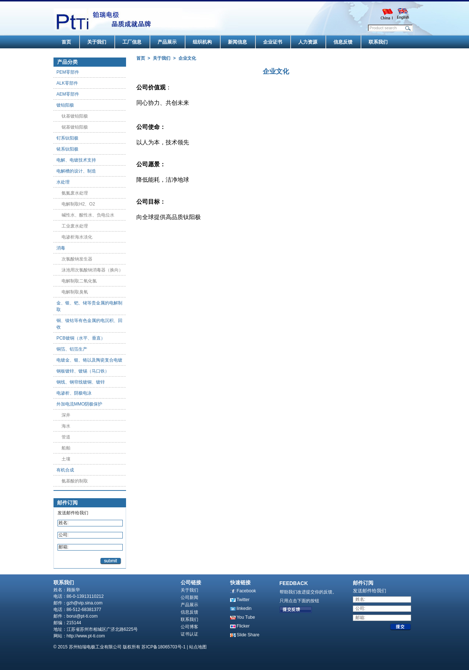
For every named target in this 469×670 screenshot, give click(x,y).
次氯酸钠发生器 (77, 259)
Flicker (243, 626)
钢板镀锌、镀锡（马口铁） (82, 371)
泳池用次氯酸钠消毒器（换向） (92, 270)
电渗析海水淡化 (77, 237)
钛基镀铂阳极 (75, 116)
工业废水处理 (75, 226)
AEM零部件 (67, 94)
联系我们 (189, 619)
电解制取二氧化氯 (79, 281)
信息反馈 (189, 612)
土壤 (66, 459)
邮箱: (64, 546)
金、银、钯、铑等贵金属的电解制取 (89, 306)
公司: (64, 534)
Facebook (246, 590)
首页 (140, 58)
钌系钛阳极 (67, 138)
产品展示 (189, 604)
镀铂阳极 (65, 105)
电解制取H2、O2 (78, 204)
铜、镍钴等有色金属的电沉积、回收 (89, 324)
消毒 (60, 248)
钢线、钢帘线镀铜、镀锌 (80, 382)
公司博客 (189, 626)
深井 (66, 415)
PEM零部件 (67, 72)
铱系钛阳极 (67, 149)
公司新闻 (189, 597)
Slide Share (248, 634)
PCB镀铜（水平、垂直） (80, 338)
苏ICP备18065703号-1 (163, 646)
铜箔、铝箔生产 (71, 349)
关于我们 (161, 58)
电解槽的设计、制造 (76, 171)
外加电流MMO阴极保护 (79, 404)
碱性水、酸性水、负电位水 (88, 215)
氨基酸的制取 (75, 481)
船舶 (66, 448)
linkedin (244, 608)
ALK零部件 (67, 83)
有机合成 (65, 470)
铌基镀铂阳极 (75, 127)
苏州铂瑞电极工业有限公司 (95, 646)
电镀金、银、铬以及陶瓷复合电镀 (89, 360)
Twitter (243, 599)
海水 (66, 426)
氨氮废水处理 (75, 193)
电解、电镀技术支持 (76, 160)
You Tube (246, 617)
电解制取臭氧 (75, 292)
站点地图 (198, 646)
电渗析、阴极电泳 (74, 393)
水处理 (63, 182)
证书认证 (189, 634)
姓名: (64, 522)
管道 (66, 437)
